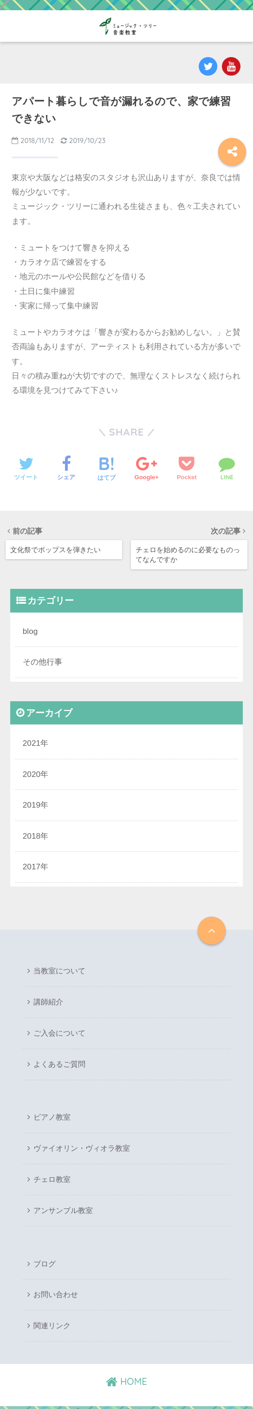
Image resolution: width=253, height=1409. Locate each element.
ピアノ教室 (52, 1112)
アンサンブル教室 (63, 1205)
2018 (31, 832)
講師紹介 (48, 998)
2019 (31, 802)
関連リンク (52, 1319)
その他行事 (42, 660)
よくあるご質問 (59, 1059)
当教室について (59, 968)
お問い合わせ (55, 1288)
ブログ (44, 1258)
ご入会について (59, 1029)
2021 (31, 741)
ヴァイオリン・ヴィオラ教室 (81, 1144)
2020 (31, 771)
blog (30, 630)
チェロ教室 (52, 1174)
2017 (31, 863)
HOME (126, 1374)
